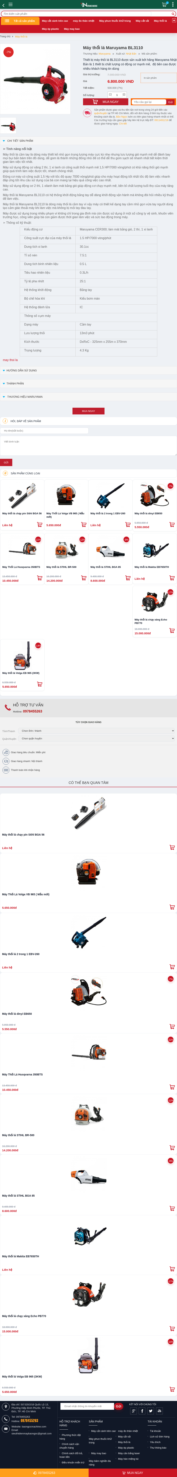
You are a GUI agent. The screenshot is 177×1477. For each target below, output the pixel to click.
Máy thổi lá (160, 20)
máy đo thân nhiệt (83, 20)
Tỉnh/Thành (8, 731)
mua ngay (88, 411)
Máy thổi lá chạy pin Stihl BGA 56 (22, 513)
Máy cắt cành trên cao (55, 20)
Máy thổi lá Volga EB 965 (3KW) (20, 673)
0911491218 (161, 120)
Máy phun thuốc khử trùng (115, 20)
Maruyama (104, 53)
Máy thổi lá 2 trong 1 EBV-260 (108, 513)
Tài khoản (155, 1431)
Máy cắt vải (142, 20)
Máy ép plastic (50, 28)
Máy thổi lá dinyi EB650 (148, 513)
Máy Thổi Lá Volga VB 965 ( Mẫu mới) (65, 515)
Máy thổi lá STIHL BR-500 (61, 567)
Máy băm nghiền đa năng (100, 1463)
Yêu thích (155, 1442)
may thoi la (10, 360)
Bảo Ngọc (121, 116)
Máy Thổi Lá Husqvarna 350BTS (21, 567)
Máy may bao (72, 28)
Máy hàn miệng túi (128, 1458)
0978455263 (32, 711)
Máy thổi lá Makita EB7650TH (152, 567)
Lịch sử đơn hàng (160, 1436)
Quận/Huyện (9, 738)
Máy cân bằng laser (129, 1453)
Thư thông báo (158, 1447)
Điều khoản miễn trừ (73, 1462)
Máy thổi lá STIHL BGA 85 (106, 567)
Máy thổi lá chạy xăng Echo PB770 (151, 621)
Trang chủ (5, 36)
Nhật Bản (131, 53)
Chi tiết (123, 123)
